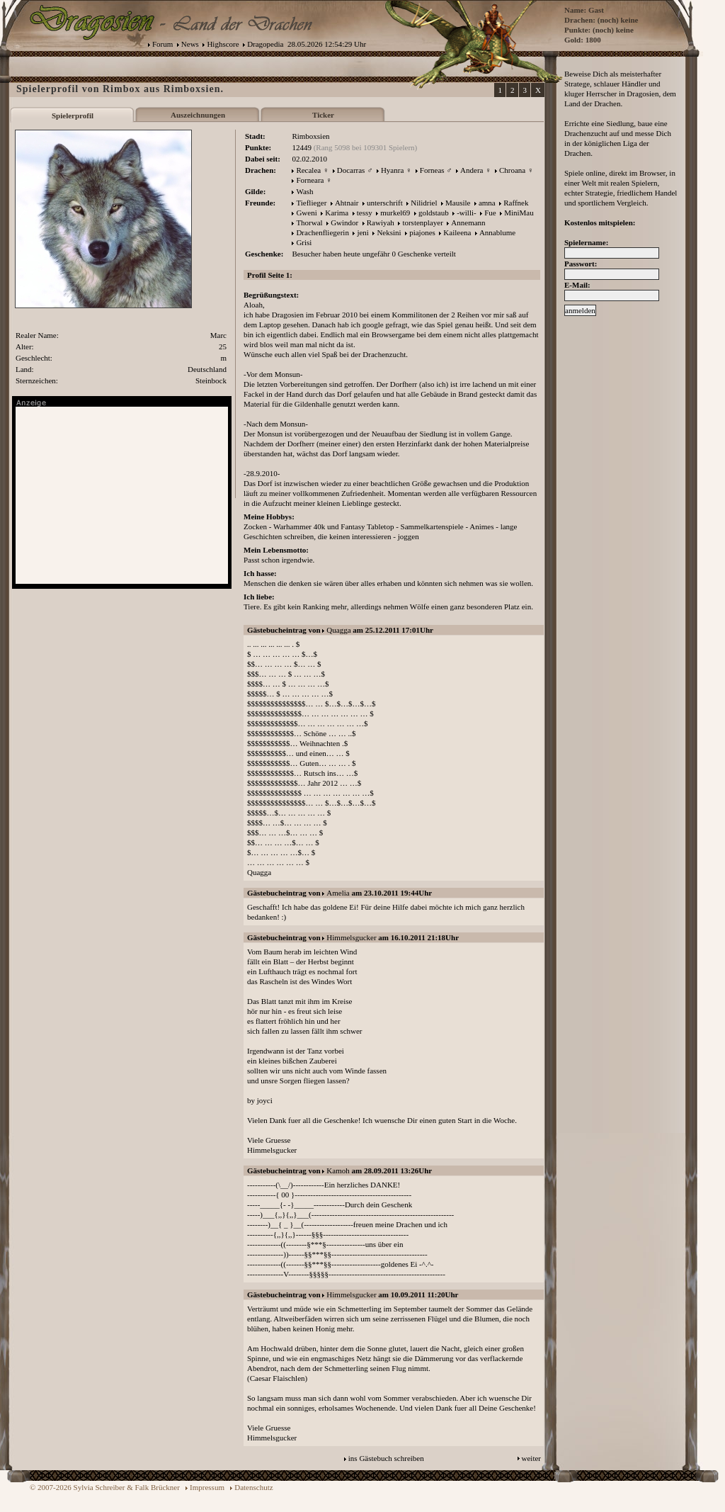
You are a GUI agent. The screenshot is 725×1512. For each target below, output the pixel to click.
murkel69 (395, 212)
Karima (336, 212)
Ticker (323, 115)
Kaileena (457, 232)
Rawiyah (380, 222)
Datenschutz (253, 1487)
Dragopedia (265, 44)
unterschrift (385, 202)
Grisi (304, 242)
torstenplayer (422, 222)
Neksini (389, 232)
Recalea (308, 170)
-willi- (466, 212)
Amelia (337, 892)
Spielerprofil (72, 115)
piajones (422, 232)
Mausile (457, 202)
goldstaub (433, 212)
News (190, 44)
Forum (162, 44)
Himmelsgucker (351, 937)
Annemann (468, 222)
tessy (364, 212)
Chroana (512, 170)
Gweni (306, 212)
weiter (531, 1458)
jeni (363, 232)
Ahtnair (347, 202)
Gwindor (344, 222)
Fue (490, 212)
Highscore (223, 44)
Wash (304, 191)
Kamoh (337, 1170)
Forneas (432, 170)
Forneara (310, 180)
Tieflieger (311, 202)
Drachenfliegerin (322, 232)
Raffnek (515, 202)
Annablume (497, 232)
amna (487, 202)
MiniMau (519, 212)
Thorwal (309, 222)
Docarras (351, 170)
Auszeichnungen (198, 115)
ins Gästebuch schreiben (386, 1458)
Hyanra (392, 170)
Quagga (338, 630)
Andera (471, 170)
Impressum (207, 1487)
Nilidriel (424, 202)
